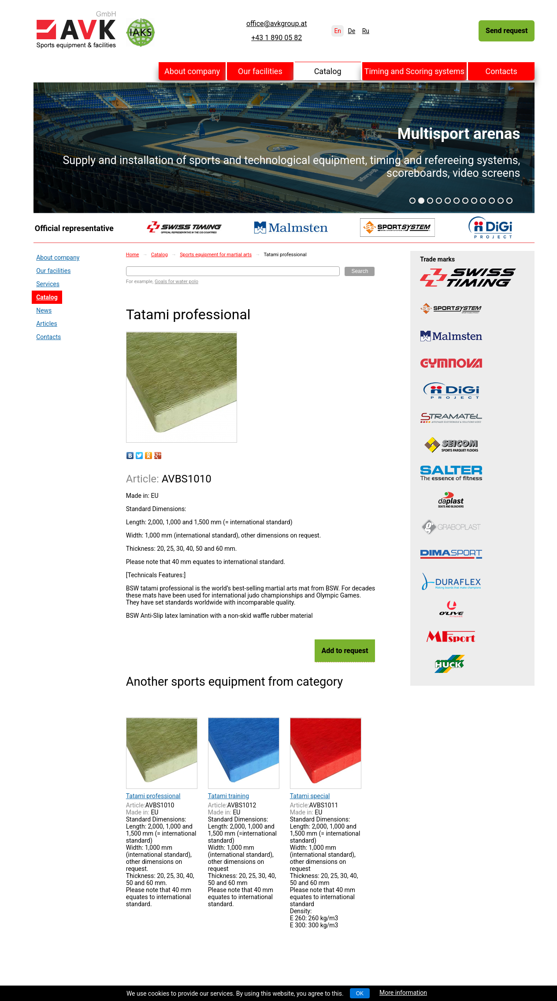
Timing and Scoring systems (414, 71)
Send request (506, 30)
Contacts (501, 71)
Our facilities (260, 71)
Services (47, 284)
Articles (46, 323)
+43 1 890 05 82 (276, 37)
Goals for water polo (176, 281)
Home (132, 255)
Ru (365, 30)
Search (359, 271)
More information (403, 992)
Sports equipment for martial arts (216, 255)
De (352, 30)
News (44, 310)
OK (360, 993)
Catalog (328, 71)
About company (192, 71)
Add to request (345, 650)
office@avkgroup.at (276, 23)
